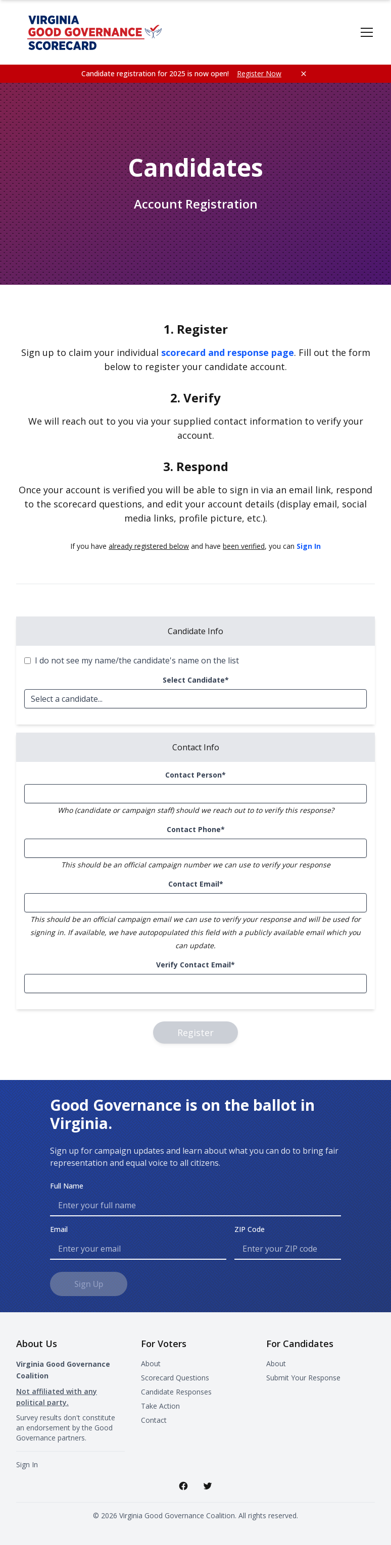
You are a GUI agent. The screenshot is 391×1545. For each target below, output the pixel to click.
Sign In (309, 546)
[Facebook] (183, 1486)
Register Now (259, 73)
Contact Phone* (196, 829)
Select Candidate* (196, 680)
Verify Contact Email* (195, 964)
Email (59, 1229)
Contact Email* (195, 884)
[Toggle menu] (367, 32)
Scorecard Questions (175, 1377)
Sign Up (88, 1284)
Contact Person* (195, 775)
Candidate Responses (176, 1392)
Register (195, 1032)
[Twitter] (208, 1486)
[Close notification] (304, 74)
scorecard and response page (227, 352)
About (151, 1363)
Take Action (160, 1406)
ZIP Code (249, 1229)
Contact (154, 1420)
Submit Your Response (303, 1377)
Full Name (66, 1186)
